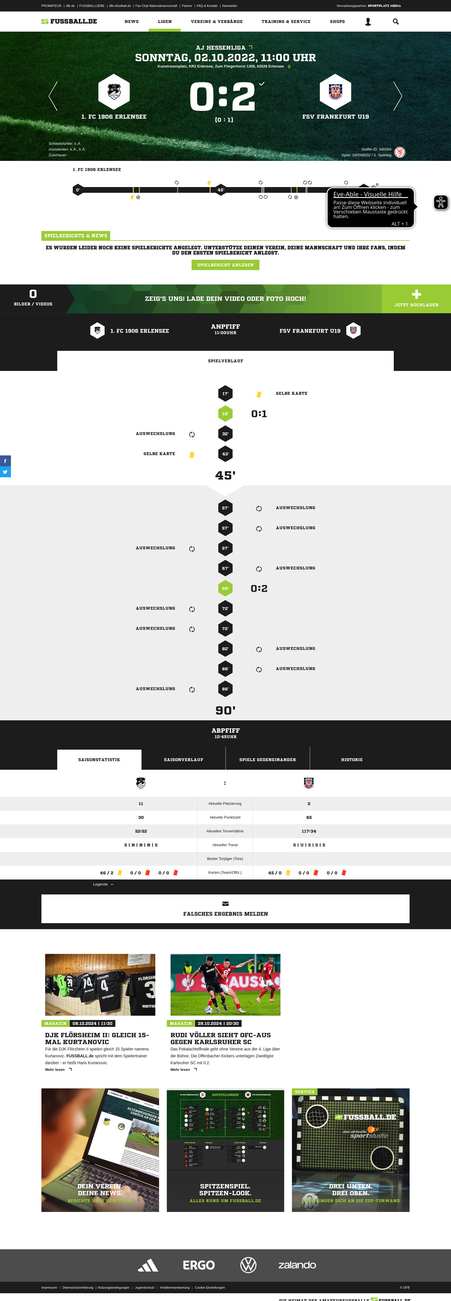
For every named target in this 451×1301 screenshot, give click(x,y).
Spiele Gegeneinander (267, 760)
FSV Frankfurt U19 (335, 117)
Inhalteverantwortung (175, 1287)
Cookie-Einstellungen (210, 1287)
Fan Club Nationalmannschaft (156, 5)
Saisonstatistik (99, 760)
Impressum (49, 1287)
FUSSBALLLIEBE (91, 5)
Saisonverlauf (183, 760)
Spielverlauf (225, 361)
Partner (187, 5)
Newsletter (229, 5)
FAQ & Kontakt (207, 5)
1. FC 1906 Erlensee (114, 117)
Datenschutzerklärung (77, 1287)
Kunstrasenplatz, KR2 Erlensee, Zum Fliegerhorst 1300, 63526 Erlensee (225, 66)
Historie (352, 760)
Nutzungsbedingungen (113, 1287)
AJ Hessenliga (225, 48)
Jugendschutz (144, 1287)
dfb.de (70, 5)
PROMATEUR (51, 5)
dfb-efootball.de (120, 5)
